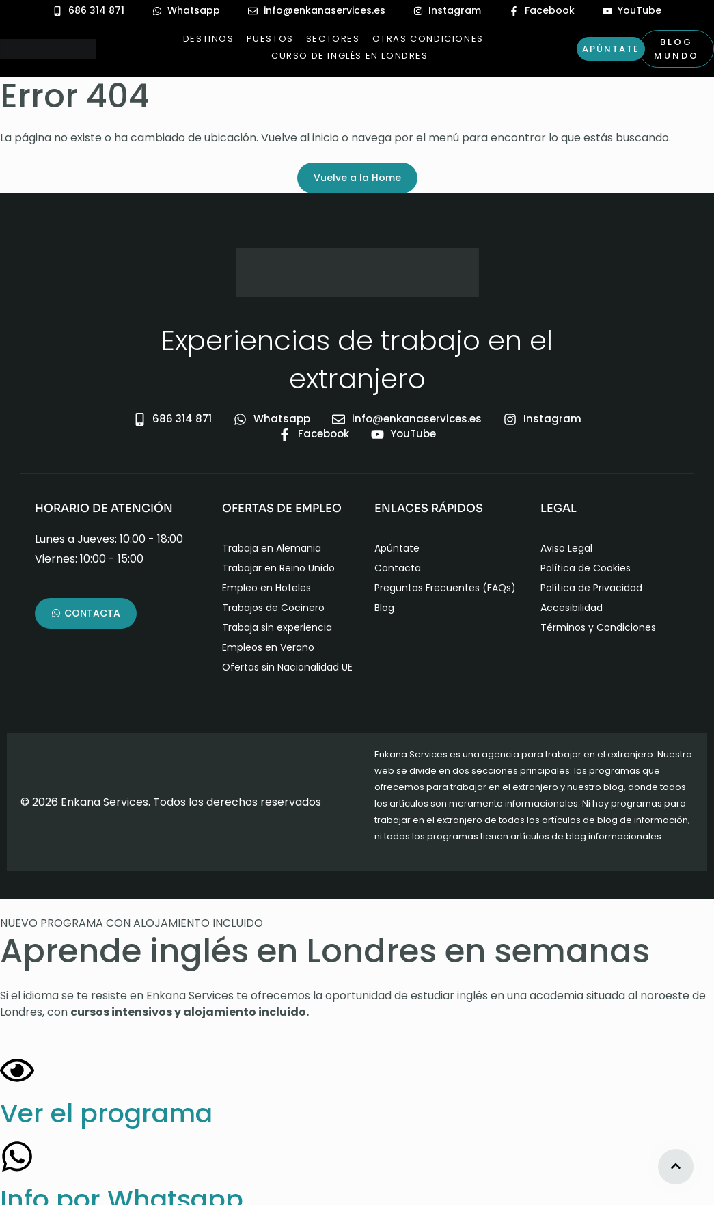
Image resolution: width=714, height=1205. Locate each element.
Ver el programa (106, 1113)
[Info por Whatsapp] (17, 1156)
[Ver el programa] (17, 1070)
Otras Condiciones (428, 38)
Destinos (208, 38)
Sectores (333, 38)
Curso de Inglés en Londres (339, 55)
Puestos (270, 38)
